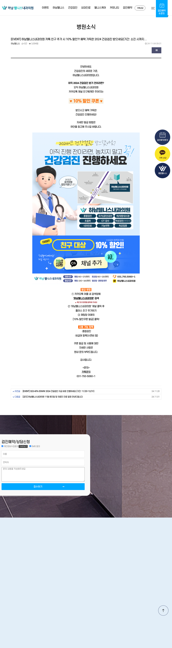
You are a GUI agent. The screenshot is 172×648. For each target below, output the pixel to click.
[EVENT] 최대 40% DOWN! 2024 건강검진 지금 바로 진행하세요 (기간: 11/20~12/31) (58, 391)
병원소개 (51, 609)
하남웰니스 (58, 7)
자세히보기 (24, 447)
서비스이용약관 (115, 609)
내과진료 (85, 7)
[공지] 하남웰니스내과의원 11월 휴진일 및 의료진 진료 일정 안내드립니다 (53, 396)
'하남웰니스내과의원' (83, 298)
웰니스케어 (100, 7)
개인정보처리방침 (95, 609)
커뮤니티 (114, 7)
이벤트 (45, 7)
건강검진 (72, 7)
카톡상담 (137, 8)
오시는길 (64, 609)
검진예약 (127, 7)
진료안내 (77, 609)
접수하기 (29, 489)
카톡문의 (86, 371)
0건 (24, 43)
